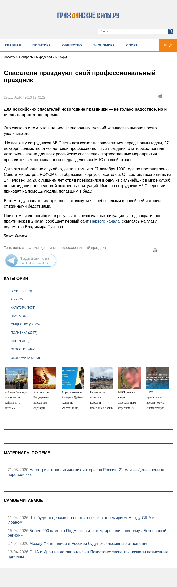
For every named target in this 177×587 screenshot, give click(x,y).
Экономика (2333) (25, 358)
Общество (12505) (25, 324)
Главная (13, 45)
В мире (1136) (21, 291)
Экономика (104, 45)
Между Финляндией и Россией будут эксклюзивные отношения (88, 543)
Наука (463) (20, 316)
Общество (72, 45)
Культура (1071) (23, 307)
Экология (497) (23, 349)
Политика (41, 45)
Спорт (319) (20, 341)
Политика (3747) (24, 333)
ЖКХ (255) (18, 299)
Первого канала (105, 221)
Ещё (168, 45)
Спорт (131, 45)
